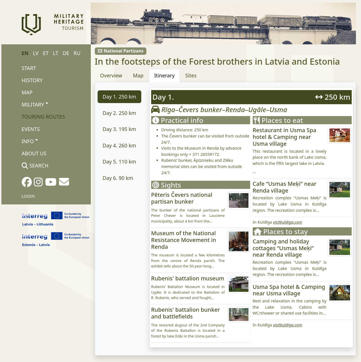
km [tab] (119, 96)
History (32, 80)
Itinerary (164, 75)
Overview (111, 75)
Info (30, 141)
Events (31, 129)
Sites (191, 75)
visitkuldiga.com (287, 222)
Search (35, 165)
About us (34, 153)
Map (27, 92)
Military (35, 104)
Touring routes (43, 116)
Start (29, 68)
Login (28, 196)
